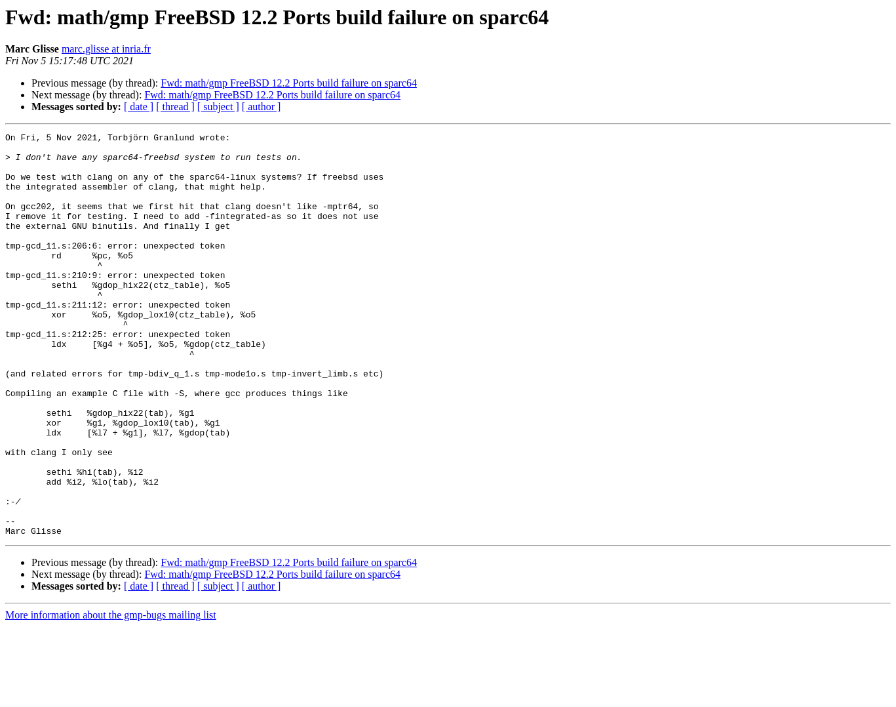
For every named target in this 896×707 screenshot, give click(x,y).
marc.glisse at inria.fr (106, 48)
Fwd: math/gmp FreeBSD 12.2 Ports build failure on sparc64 (289, 83)
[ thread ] (175, 106)
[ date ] (138, 106)
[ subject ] (218, 106)
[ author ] (261, 106)
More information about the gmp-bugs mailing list (110, 695)
